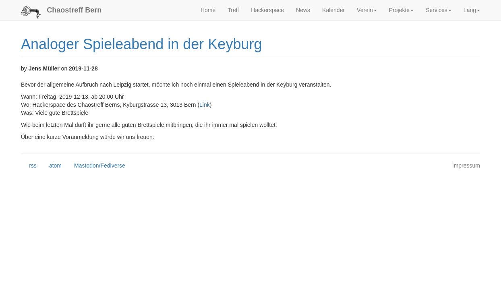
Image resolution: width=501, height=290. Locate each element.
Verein (367, 10)
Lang (472, 10)
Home (208, 10)
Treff (233, 10)
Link (204, 105)
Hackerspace (267, 10)
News (303, 10)
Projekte (401, 10)
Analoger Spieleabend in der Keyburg (141, 44)
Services (438, 10)
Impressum (466, 165)
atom (51, 166)
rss (29, 166)
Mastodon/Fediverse (95, 166)
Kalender (333, 10)
